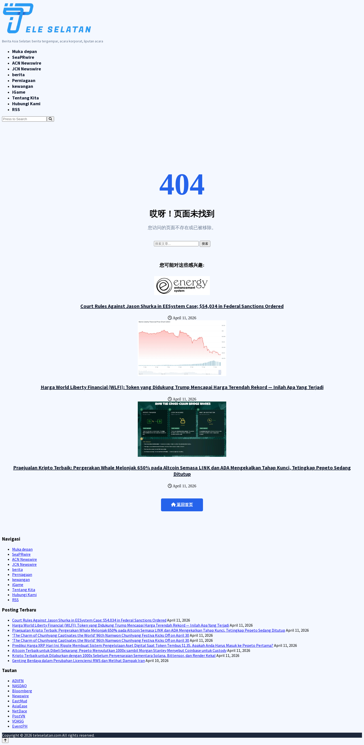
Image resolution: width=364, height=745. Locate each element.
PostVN (18, 716)
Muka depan (24, 51)
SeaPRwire (23, 57)
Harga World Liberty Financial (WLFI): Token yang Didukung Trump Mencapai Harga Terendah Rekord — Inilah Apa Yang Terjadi (182, 387)
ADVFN (18, 680)
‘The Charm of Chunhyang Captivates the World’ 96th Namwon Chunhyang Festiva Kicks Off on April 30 (100, 635)
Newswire (20, 695)
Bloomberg (22, 690)
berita (18, 74)
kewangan (22, 86)
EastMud (19, 700)
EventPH (20, 726)
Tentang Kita (25, 98)
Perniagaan (23, 80)
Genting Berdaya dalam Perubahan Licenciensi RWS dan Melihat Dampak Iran (78, 660)
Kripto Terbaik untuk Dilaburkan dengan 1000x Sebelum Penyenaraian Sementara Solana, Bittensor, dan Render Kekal (114, 655)
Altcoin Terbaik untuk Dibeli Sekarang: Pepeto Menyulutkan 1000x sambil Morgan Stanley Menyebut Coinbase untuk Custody (119, 650)
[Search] (50, 119)
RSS (16, 109)
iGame (18, 92)
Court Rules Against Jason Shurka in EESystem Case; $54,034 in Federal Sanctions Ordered (182, 306)
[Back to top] (5, 740)
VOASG (18, 721)
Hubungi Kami (26, 104)
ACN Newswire (26, 63)
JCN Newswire (26, 69)
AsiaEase (19, 705)
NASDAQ (19, 685)
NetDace (19, 710)
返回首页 (182, 504)
